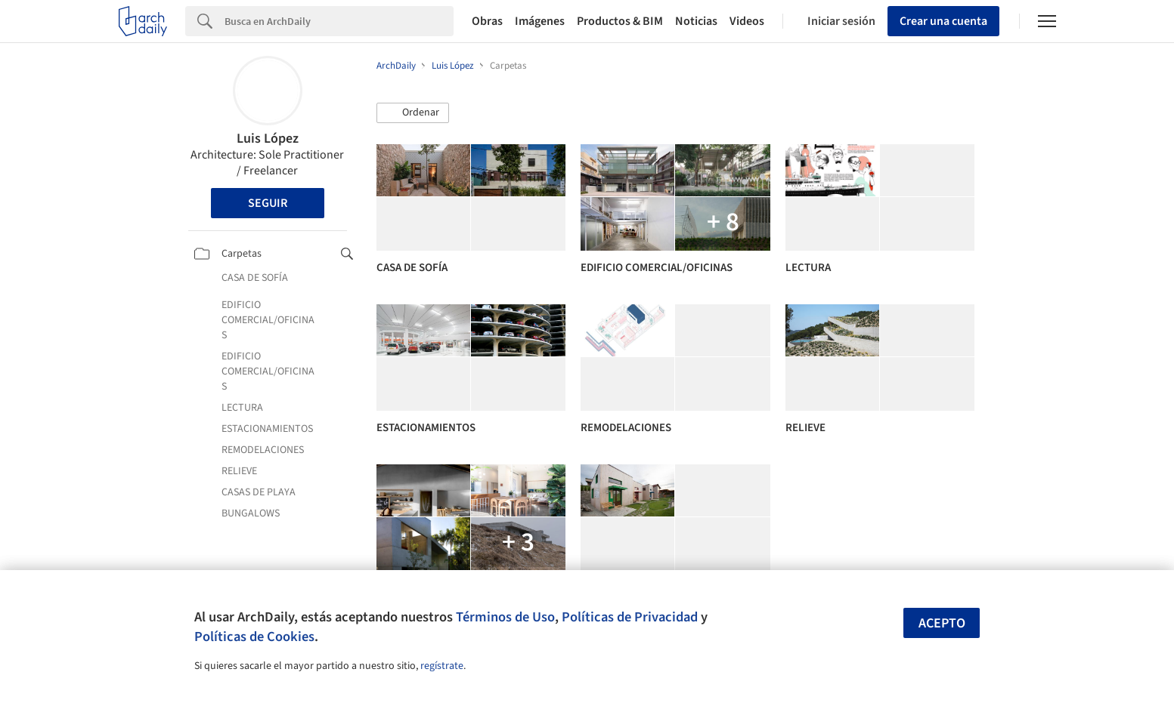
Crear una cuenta (943, 21)
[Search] (339, 21)
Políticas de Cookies (254, 636)
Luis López (268, 138)
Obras (487, 21)
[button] (412, 113)
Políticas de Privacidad (630, 617)
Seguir (267, 203)
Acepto (941, 623)
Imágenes (540, 21)
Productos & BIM (620, 21)
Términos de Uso (505, 617)
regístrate (441, 666)
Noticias (696, 21)
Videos (746, 21)
